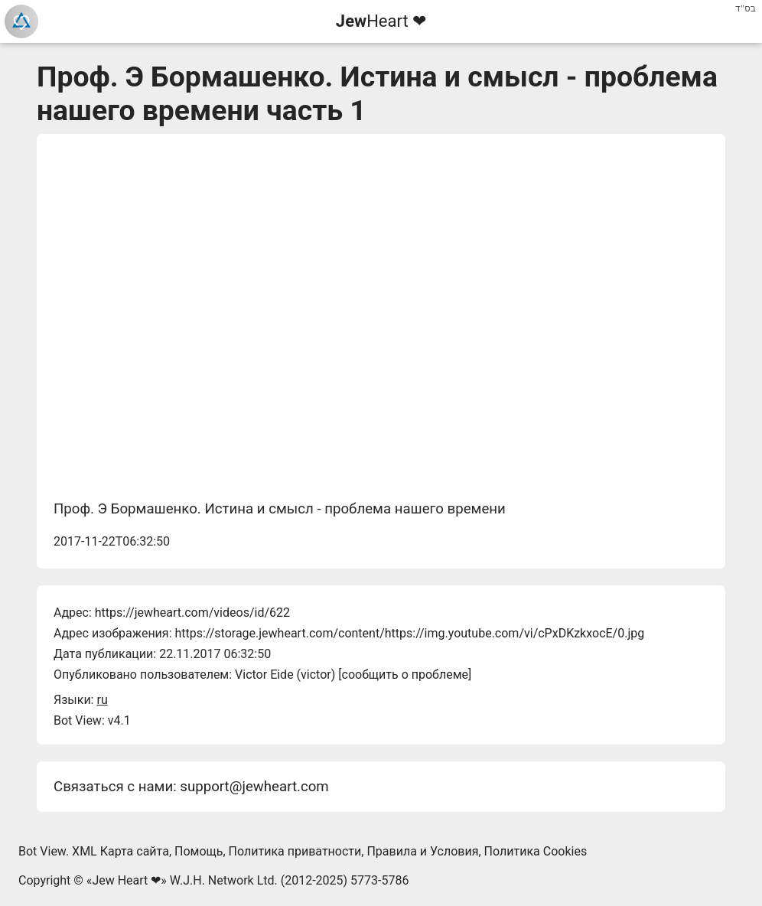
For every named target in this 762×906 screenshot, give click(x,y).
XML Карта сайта (120, 851)
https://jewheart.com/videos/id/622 (192, 612)
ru (101, 700)
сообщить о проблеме (405, 674)
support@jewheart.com (254, 786)
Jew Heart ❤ (126, 880)
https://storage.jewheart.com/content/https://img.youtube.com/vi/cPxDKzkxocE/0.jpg (409, 633)
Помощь (198, 851)
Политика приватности (295, 851)
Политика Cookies (536, 851)
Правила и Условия (422, 851)
